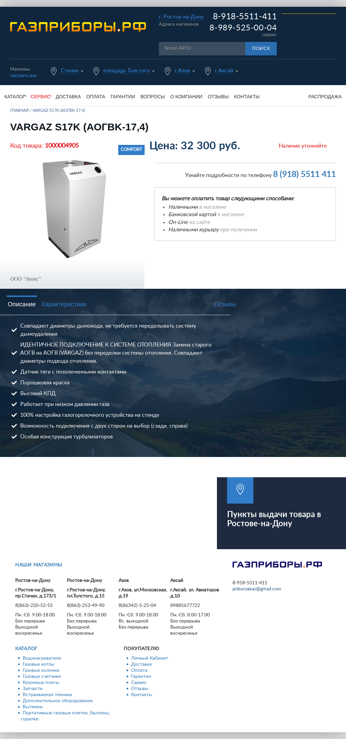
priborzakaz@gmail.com (256, 589)
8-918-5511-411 (245, 16)
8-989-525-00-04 (243, 28)
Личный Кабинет (149, 658)
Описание (22, 304)
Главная (19, 110)
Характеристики (63, 304)
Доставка (68, 96)
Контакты (247, 96)
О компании (186, 96)
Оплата (95, 96)
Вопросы (153, 96)
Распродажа (325, 96)
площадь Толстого (126, 70)
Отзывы (218, 96)
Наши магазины (39, 565)
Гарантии (122, 96)
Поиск (261, 48)
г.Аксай (224, 70)
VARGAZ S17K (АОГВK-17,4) (58, 110)
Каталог (26, 648)
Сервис (139, 682)
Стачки (69, 70)
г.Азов (182, 70)
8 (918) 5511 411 (304, 174)
